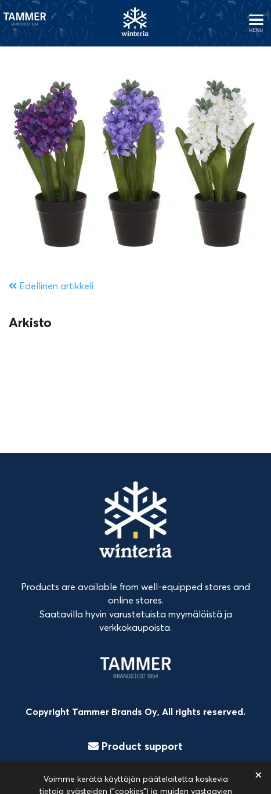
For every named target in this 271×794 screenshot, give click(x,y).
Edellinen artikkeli (51, 286)
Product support (135, 746)
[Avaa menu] (256, 23)
